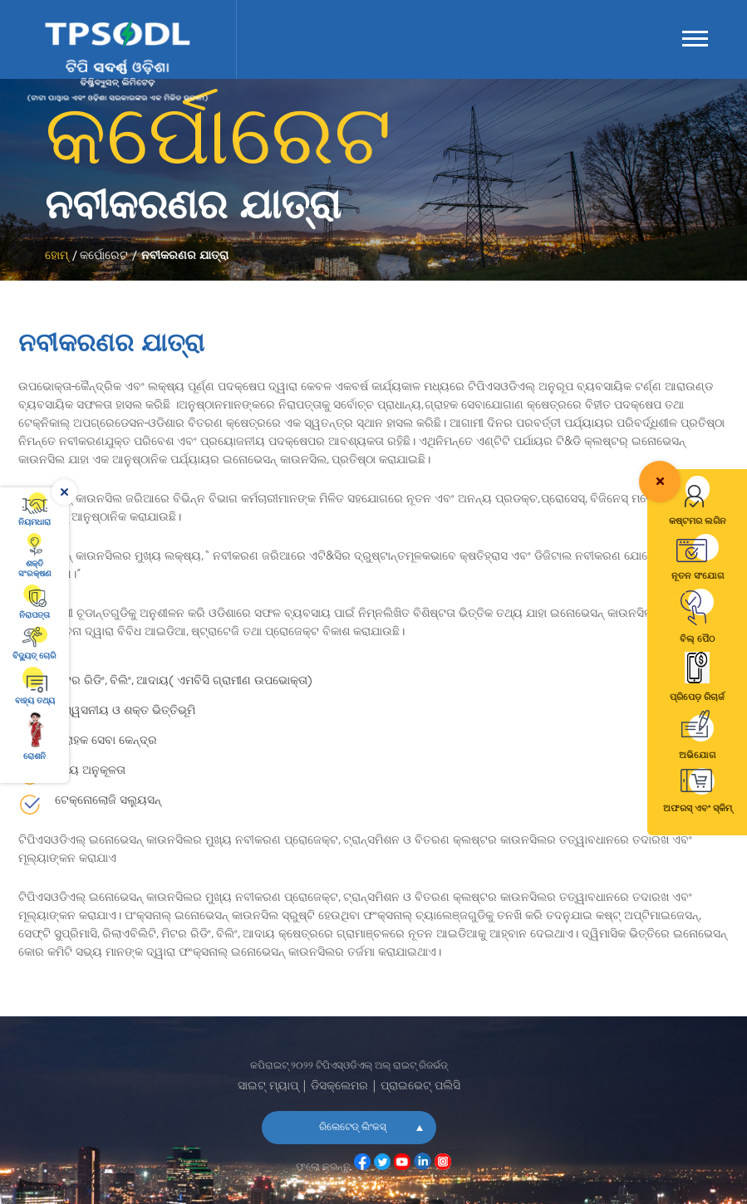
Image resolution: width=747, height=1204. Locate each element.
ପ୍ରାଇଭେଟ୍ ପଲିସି (420, 1087)
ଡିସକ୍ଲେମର (339, 1087)
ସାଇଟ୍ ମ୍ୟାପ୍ (268, 1087)
